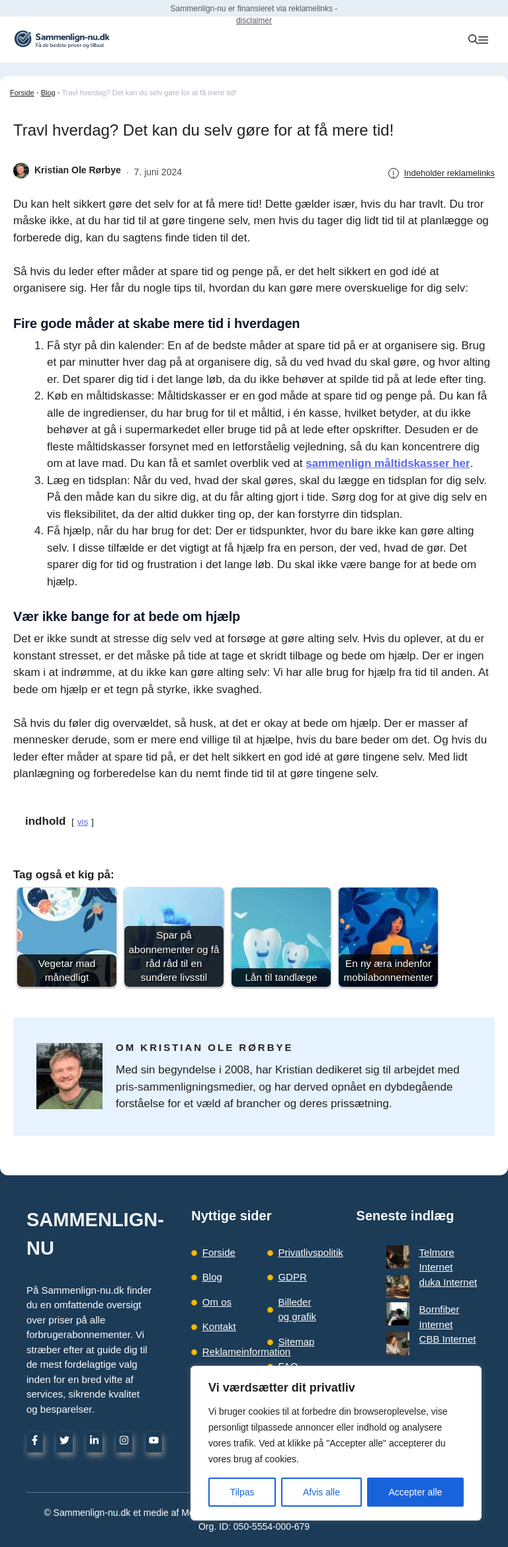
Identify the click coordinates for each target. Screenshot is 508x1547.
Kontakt (219, 1326)
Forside (22, 93)
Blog (48, 93)
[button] (473, 39)
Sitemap (296, 1341)
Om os (217, 1302)
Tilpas (242, 1492)
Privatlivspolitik (310, 1252)
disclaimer (254, 20)
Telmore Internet (432, 1252)
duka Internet (425, 1267)
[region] (336, 1443)
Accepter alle (415, 1492)
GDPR (292, 1276)
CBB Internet (424, 1296)
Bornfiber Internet (434, 1282)
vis (83, 822)
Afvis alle (321, 1492)
